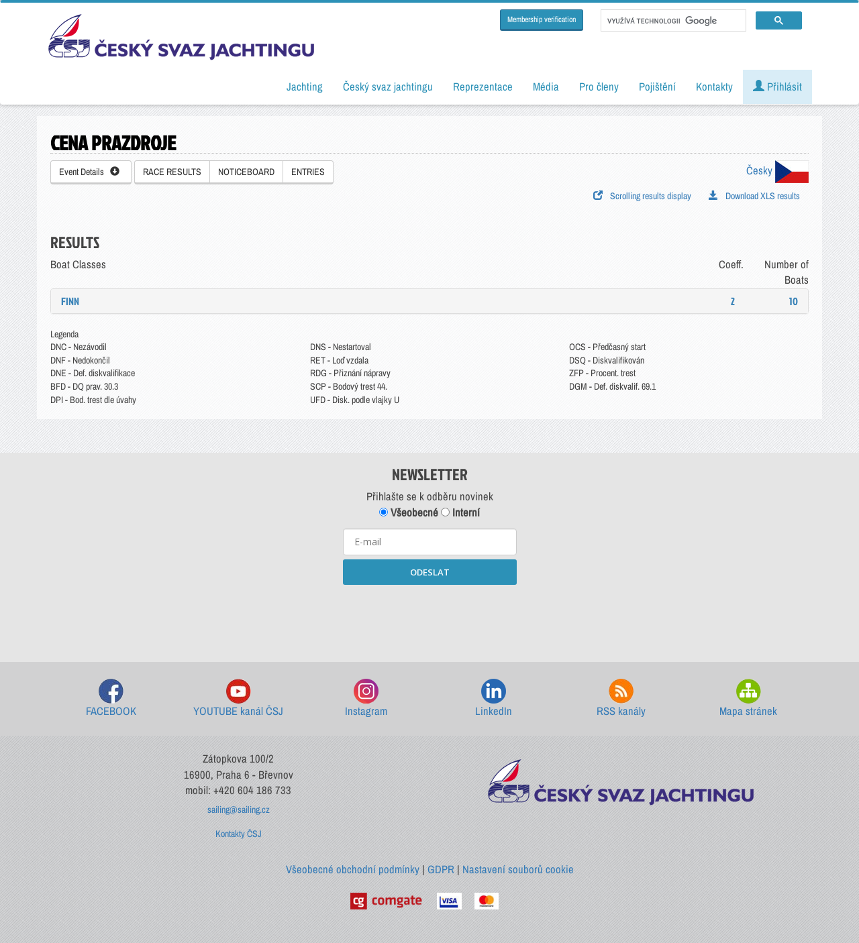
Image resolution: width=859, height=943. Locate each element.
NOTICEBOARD (246, 172)
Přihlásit (777, 86)
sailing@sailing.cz (238, 809)
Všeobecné (408, 512)
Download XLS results (754, 196)
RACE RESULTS (172, 172)
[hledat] (672, 20)
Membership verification (541, 19)
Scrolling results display (642, 196)
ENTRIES (308, 172)
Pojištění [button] (657, 86)
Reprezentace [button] (483, 86)
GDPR (440, 869)
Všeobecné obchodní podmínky (352, 869)
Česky (777, 170)
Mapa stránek (748, 698)
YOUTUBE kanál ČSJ (238, 698)
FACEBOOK (111, 698)
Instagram (366, 698)
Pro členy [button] (599, 86)
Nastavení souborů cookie (518, 869)
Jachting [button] (305, 86)
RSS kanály (621, 698)
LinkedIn (493, 698)
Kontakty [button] (714, 86)
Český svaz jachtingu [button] (388, 86)
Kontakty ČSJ (238, 834)
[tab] (429, 301)
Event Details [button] (89, 172)
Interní (460, 512)
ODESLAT (430, 572)
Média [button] (546, 86)
